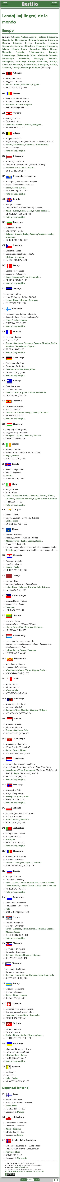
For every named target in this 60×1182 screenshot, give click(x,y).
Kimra (16, 211)
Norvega (9, 796)
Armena (33, 234)
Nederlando (23, 58)
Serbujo (53, 61)
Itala (8, 495)
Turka (25, 234)
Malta (8, 690)
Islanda (9, 475)
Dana (8, 277)
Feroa (25, 277)
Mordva (43, 882)
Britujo (31, 40)
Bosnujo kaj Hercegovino (14, 40)
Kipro (45, 49)
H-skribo (30, 1180)
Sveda (15, 320)
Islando (15, 49)
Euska (54, 343)
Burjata (15, 885)
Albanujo (15, 37)
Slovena (20, 124)
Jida (39, 885)
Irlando (5, 49)
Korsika (46, 343)
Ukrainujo (26, 67)
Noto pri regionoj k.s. (15, 151)
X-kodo (36, 1180)
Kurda (16, 1035)
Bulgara (9, 234)
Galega (28, 412)
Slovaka (18, 257)
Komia (23, 885)
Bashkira (34, 882)
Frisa (32, 369)
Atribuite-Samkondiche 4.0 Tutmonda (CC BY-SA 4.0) (24, 1171)
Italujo (24, 49)
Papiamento (29, 770)
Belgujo (42, 37)
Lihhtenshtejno (36, 52)
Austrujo (33, 37)
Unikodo (23, 1180)
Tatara (15, 882)
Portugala (10, 839)
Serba (15, 188)
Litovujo (53, 52)
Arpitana (19, 498)
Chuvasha (24, 882)
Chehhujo (52, 40)
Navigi (5, 2)
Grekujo (18, 46)
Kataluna (10, 104)
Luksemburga (42, 144)
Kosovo (53, 49)
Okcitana (18, 343)
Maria (51, 882)
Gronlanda (34, 277)
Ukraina (30, 167)
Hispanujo (41, 46)
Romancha (17, 495)
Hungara (36, 124)
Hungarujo (52, 46)
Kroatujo (6, 52)
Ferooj (28, 43)
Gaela (29, 211)
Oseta (8, 885)
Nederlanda (18, 144)
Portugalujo (7, 61)
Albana (9, 84)
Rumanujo (21, 61)
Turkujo (16, 67)
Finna (8, 320)
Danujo (5, 43)
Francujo (53, 43)
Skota (23, 211)
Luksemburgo (8, 55)
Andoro (24, 37)
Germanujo (7, 46)
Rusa (17, 167)
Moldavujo (43, 55)
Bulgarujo (41, 40)
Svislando (6, 67)
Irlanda (15, 455)
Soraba (19, 369)
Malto (33, 55)
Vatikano (36, 67)
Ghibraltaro (29, 46)
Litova (45, 587)
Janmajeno (35, 49)
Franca (19, 104)
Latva (8, 587)
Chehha (9, 257)
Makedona (26, 84)
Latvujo (20, 52)
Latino (15, 1078)
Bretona (37, 343)
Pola (24, 167)
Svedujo (53, 64)
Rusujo (31, 61)
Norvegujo (39, 58)
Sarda (25, 495)
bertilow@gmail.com (21, 1167)
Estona (9, 300)
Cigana (35, 84)
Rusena (16, 932)
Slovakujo (7, 64)
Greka (17, 84)
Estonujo (17, 43)
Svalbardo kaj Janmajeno (36, 64)
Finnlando (40, 43)
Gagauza (42, 234)
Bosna (8, 188)
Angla (8, 211)
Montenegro (8, 58)
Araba (23, 1035)
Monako (53, 55)
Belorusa (10, 167)
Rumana (10, 710)
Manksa (45, 211)
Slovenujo (17, 64)
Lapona (23, 320)
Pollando (53, 58)
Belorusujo (52, 37)
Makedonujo (23, 55)
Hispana (28, 104)
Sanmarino (42, 61)
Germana (10, 124)
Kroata (28, 124)
